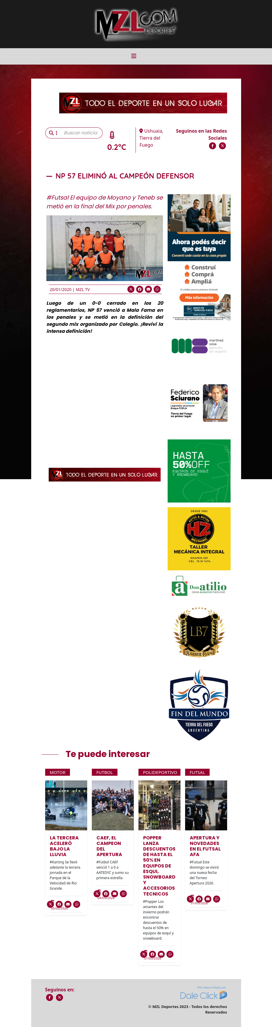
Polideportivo (160, 772)
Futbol (104, 772)
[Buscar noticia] (81, 132)
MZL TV (83, 289)
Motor (58, 772)
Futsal (197, 772)
